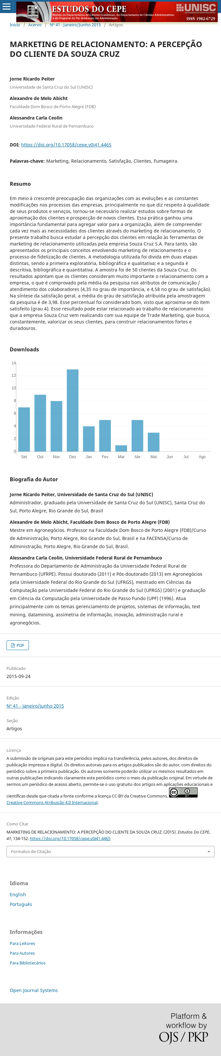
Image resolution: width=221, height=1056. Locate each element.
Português (21, 904)
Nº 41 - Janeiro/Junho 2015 (75, 25)
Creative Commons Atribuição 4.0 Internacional (52, 802)
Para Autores (22, 953)
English (18, 894)
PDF (20, 645)
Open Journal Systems (34, 990)
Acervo (35, 25)
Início (15, 25)
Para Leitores (22, 943)
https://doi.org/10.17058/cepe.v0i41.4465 (66, 145)
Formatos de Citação (31, 851)
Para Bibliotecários (28, 963)
